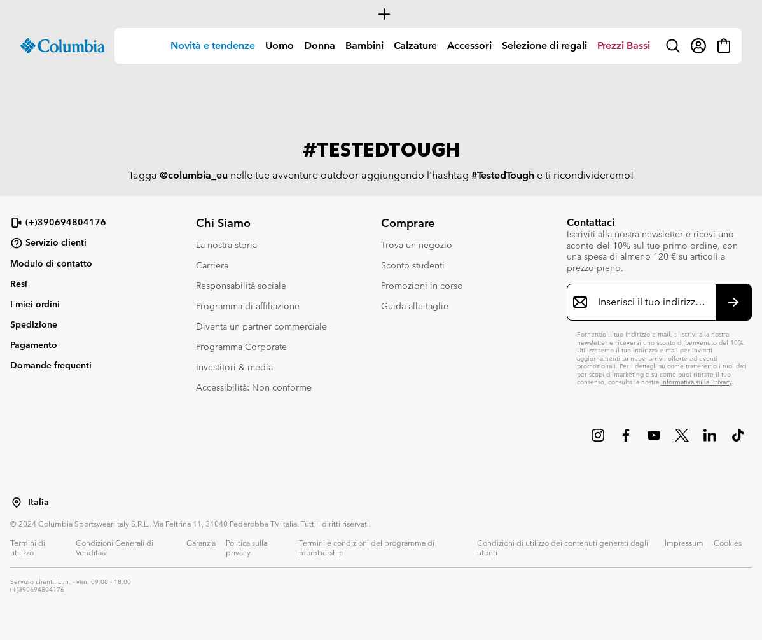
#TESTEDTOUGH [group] (381, 150)
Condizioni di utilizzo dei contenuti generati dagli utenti (562, 547)
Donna (319, 45)
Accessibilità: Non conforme (254, 387)
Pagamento (33, 345)
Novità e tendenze (212, 45)
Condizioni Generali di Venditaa (114, 547)
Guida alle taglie (414, 306)
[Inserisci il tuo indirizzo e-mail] (652, 302)
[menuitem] (212, 46)
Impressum (684, 543)
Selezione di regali (544, 45)
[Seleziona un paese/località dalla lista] (16, 502)
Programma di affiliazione (248, 306)
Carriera (212, 265)
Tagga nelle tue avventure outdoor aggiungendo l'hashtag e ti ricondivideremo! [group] (381, 175)
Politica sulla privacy (246, 547)
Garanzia (201, 543)
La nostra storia (226, 245)
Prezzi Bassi (623, 45)
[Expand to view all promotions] (381, 14)
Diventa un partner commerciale (261, 326)
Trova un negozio (416, 245)
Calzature (415, 45)
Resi (18, 283)
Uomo (279, 45)
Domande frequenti (51, 365)
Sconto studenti (413, 265)
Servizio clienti (48, 243)
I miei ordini (35, 304)
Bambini (364, 45)
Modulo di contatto (51, 263)
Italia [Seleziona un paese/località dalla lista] (38, 502)
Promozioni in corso (422, 285)
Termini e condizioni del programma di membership (366, 547)
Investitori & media (234, 367)
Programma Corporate (241, 346)
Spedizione (33, 324)
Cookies (728, 543)
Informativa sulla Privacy (696, 382)
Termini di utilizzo (27, 547)
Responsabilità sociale (241, 285)
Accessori (469, 45)
